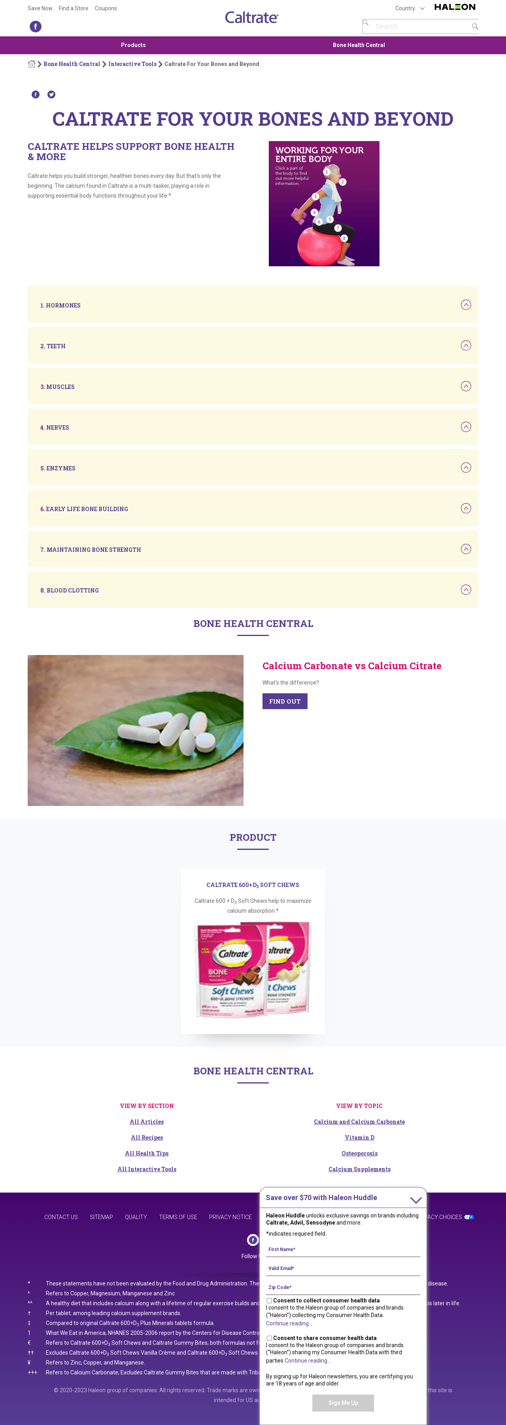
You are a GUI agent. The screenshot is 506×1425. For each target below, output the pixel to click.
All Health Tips (146, 1153)
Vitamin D (359, 1137)
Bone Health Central (359, 45)
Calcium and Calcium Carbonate (359, 1121)
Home (32, 64)
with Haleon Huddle (321, 1197)
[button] (60, 305)
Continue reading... (289, 1323)
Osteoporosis (360, 1153)
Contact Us (61, 1217)
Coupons (106, 8)
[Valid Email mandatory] (343, 1268)
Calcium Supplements (360, 1169)
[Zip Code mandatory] (343, 1287)
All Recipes (147, 1137)
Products (133, 45)
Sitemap (101, 1217)
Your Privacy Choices (431, 1217)
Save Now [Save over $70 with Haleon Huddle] (40, 8)
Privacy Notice (230, 1217)
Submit (475, 26)
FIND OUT (285, 701)
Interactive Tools (132, 64)
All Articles (147, 1121)
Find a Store (74, 8)
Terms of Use (178, 1217)
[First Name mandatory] (343, 1249)
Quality (136, 1217)
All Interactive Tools (146, 1169)
